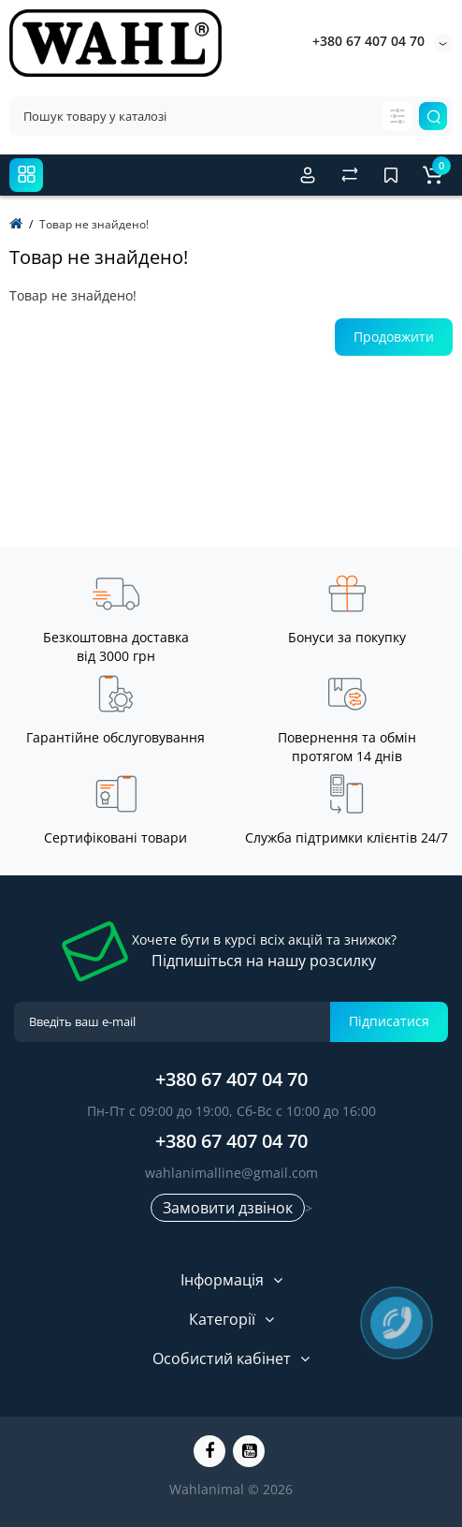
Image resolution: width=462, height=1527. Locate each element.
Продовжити (394, 336)
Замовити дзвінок (228, 1207)
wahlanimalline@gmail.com (231, 1173)
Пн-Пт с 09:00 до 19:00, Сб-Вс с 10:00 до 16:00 (231, 1111)
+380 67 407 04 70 (368, 41)
